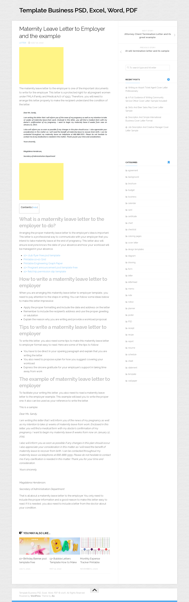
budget (131, 190)
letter (22, 43)
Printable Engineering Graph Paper (43, 263)
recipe (131, 334)
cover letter (133, 242)
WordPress (36, 596)
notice (130, 302)
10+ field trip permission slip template (45, 271)
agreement (133, 170)
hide (35, 207)
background (133, 177)
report (130, 341)
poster (131, 315)
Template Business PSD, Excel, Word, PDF (78, 10)
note (130, 295)
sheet (130, 361)
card (130, 210)
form (130, 269)
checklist (132, 229)
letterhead (132, 282)
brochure (132, 183)
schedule (132, 354)
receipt (131, 328)
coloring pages (134, 236)
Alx (53, 596)
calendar (132, 203)
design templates (136, 249)
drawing (132, 262)
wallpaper (132, 381)
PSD (130, 321)
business (132, 197)
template (132, 374)
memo (131, 289)
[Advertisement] (41, 65)
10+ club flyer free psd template (42, 255)
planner (131, 308)
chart (130, 223)
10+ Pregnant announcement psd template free (51, 267)
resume (131, 348)
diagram (132, 256)
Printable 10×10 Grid (35, 259)
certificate (132, 216)
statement (132, 367)
